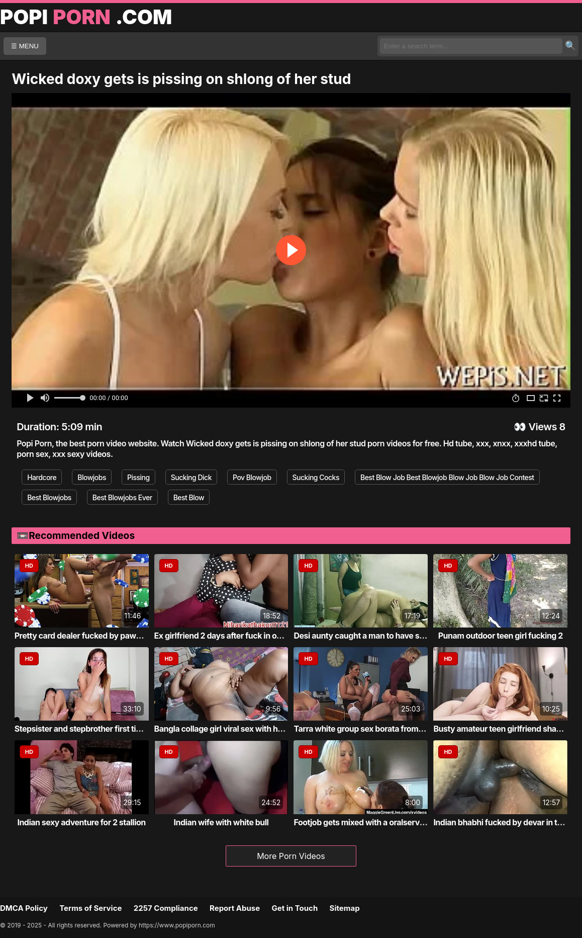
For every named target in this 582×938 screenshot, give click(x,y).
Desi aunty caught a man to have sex (361, 636)
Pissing (138, 477)
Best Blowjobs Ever (122, 497)
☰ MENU (25, 46)
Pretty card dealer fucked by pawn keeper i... (97, 636)
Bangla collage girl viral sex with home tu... (232, 729)
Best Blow (189, 497)
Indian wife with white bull (221, 822)
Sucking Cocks (316, 477)
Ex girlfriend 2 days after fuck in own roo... (231, 636)
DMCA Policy (24, 908)
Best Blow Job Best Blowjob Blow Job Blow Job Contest (447, 477)
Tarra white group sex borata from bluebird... (375, 729)
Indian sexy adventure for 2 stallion (81, 822)
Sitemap (345, 908)
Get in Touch (294, 908)
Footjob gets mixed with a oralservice (362, 822)
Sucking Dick (191, 477)
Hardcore (41, 477)
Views (542, 427)
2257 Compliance (166, 908)
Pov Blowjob (252, 477)
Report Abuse (235, 908)
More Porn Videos (291, 856)
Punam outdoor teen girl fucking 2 (500, 636)
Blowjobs (91, 477)
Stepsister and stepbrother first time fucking (96, 729)
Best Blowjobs (49, 497)
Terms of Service (90, 908)
